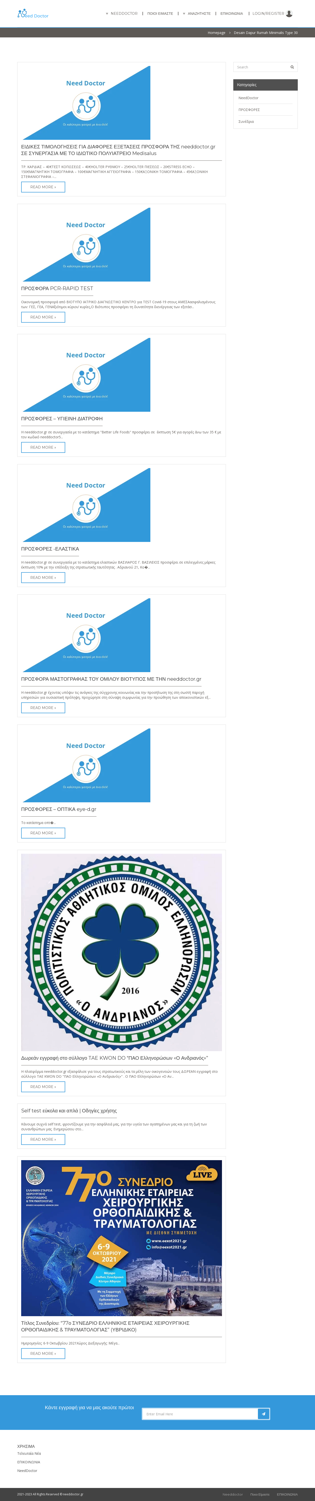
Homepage (216, 32)
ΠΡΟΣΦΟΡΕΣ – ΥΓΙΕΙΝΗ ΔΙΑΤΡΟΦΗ (62, 419)
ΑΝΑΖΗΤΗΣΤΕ (199, 13)
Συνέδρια (246, 121)
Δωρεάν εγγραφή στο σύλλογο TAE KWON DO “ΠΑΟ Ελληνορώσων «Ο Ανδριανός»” (114, 1058)
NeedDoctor (248, 97)
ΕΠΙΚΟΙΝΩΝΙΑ (231, 13)
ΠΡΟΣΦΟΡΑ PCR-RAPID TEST (57, 288)
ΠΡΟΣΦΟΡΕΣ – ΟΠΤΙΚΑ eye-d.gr (58, 809)
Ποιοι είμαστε (160, 13)
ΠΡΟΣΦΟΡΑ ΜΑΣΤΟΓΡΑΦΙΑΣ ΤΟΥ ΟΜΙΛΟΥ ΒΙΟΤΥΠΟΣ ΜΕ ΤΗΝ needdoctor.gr (111, 679)
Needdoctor (233, 1494)
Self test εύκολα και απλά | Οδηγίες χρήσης (69, 1111)
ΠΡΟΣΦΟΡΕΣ (249, 109)
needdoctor (124, 13)
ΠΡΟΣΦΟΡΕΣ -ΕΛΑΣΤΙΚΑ (50, 549)
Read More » (43, 187)
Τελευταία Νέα (29, 1453)
